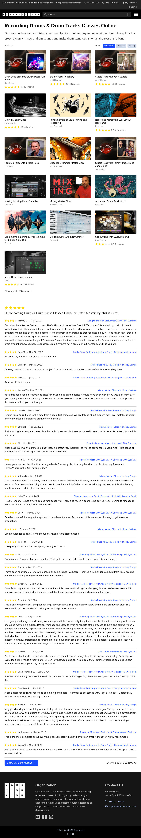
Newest (121, 45)
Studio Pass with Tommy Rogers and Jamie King (114, 164)
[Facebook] (44, 816)
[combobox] (87, 14)
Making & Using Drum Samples (21, 201)
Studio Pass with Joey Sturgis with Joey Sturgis (113, 364)
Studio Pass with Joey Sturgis (111, 76)
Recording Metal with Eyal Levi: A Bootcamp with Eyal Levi (108, 459)
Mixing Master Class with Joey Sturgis (117, 427)
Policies (70, 833)
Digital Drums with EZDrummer (66, 236)
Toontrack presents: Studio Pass (22, 163)
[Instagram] (51, 816)
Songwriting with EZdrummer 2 (112, 236)
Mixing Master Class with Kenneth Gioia (116, 390)
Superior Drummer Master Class (67, 163)
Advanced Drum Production (110, 201)
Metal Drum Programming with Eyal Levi (117, 651)
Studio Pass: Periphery (62, 76)
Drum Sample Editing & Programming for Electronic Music (25, 238)
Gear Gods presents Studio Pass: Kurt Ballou (25, 78)
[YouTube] (37, 816)
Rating (132, 45)
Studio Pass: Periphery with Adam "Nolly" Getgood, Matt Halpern (104, 352)
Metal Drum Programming (18, 277)
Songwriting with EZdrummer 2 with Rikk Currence (112, 320)
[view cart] (115, 3)
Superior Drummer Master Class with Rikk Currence (111, 443)
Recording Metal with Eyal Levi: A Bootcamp (113, 121)
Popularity (108, 45)
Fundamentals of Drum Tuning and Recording (68, 121)
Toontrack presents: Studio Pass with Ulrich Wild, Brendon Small (105, 496)
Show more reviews (21, 762)
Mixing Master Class (15, 119)
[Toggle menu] (136, 14)
